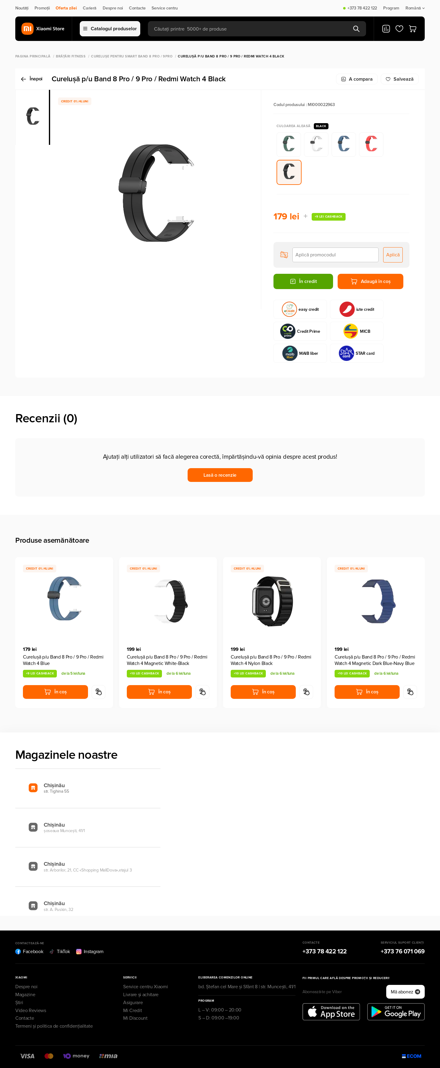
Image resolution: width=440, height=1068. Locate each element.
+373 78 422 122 (362, 8)
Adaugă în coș (370, 281)
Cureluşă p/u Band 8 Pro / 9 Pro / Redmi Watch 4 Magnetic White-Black (167, 660)
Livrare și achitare (141, 995)
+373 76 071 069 (403, 951)
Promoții (42, 8)
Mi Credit (132, 1010)
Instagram (90, 952)
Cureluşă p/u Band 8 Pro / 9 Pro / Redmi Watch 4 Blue (63, 660)
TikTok (59, 952)
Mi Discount (135, 1018)
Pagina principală (32, 56)
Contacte (137, 8)
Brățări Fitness (71, 56)
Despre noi (113, 8)
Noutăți (21, 8)
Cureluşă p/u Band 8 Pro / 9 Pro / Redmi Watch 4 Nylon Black (271, 660)
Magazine (25, 995)
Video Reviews (30, 1010)
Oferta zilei (66, 8)
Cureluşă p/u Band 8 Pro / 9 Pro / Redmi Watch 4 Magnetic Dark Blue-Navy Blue (375, 660)
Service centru (165, 8)
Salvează (400, 79)
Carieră (90, 8)
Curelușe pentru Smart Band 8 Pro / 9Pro (131, 56)
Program (391, 8)
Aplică (393, 255)
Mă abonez (405, 992)
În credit (303, 281)
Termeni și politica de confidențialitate (54, 1026)
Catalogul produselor (110, 29)
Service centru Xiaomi (145, 987)
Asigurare (133, 1003)
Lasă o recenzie (220, 475)
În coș (55, 691)
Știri (19, 1003)
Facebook (29, 952)
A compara (357, 79)
